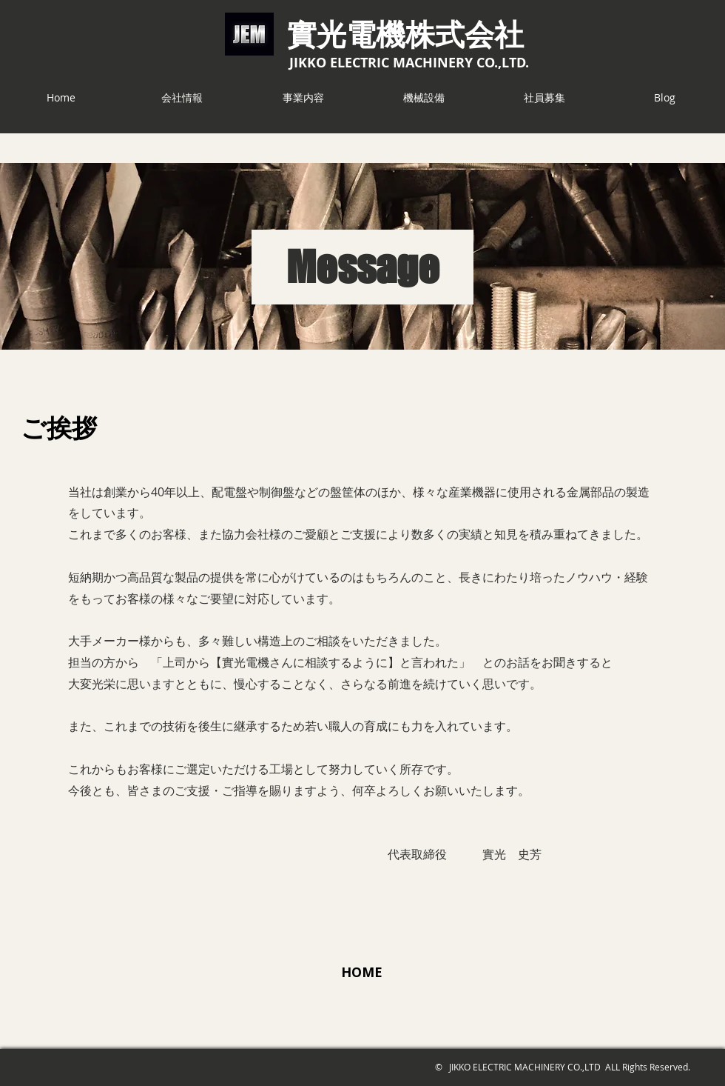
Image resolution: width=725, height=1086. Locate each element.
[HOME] (361, 972)
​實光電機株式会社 (405, 33)
